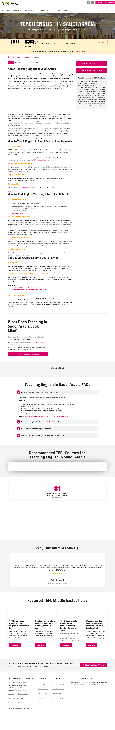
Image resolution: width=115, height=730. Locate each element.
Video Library (40, 343)
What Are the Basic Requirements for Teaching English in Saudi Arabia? (94, 624)
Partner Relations (57, 694)
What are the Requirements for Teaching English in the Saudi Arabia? (47, 416)
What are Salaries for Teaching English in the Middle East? (29, 290)
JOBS (29, 63)
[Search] (113, 6)
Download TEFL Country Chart (91, 63)
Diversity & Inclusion (58, 684)
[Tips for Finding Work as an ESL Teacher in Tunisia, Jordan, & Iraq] (44, 611)
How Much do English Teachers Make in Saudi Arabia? (27, 287)
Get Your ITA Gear (42, 694)
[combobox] (101, 6)
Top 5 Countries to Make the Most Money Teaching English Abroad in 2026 (68, 625)
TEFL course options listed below (43, 160)
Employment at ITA (57, 698)
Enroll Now (100, 42)
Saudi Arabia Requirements (24, 192)
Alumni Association (43, 689)
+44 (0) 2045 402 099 (18, 690)
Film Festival (41, 698)
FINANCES (36, 63)
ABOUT (11, 63)
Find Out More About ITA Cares (94, 665)
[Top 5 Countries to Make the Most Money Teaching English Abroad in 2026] (70, 611)
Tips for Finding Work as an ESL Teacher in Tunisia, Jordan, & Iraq (45, 624)
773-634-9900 (17, 687)
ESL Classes (41, 703)
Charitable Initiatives (58, 689)
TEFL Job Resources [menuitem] (44, 10)
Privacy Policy (11, 694)
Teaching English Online (18, 213)
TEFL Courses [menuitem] (5, 10)
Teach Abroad (16, 57)
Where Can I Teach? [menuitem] (30, 10)
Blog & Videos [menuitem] (56, 10)
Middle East (26, 57)
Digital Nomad (80, 51)
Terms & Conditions (23, 694)
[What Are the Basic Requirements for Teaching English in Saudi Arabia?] (95, 611)
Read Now (15, 645)
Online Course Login (43, 684)
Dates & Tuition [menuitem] (17, 10)
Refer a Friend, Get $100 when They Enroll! (18, 703)
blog (17, 337)
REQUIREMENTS (20, 63)
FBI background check (28, 187)
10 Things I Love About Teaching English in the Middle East (19, 624)
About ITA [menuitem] (66, 10)
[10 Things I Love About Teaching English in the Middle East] (19, 611)
